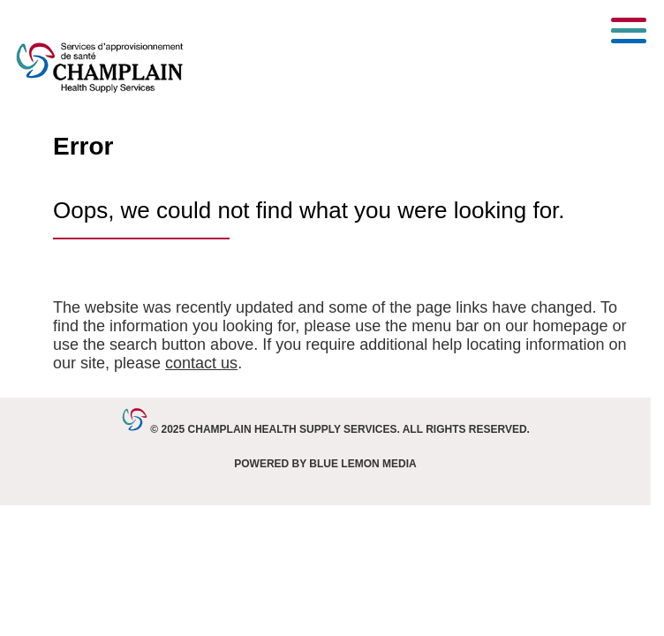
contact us (201, 363)
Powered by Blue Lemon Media (325, 464)
